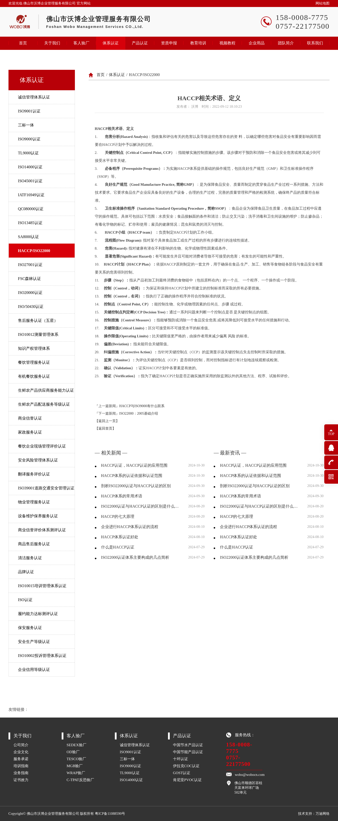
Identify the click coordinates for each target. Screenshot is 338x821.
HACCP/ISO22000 (34, 251)
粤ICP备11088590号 (110, 814)
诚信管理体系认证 (34, 97)
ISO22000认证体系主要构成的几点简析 (135, 557)
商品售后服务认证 (34, 544)
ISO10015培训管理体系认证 (42, 586)
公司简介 (20, 745)
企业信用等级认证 (34, 669)
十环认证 (180, 759)
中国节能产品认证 (188, 752)
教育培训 (198, 43)
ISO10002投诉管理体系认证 (42, 655)
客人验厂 (81, 43)
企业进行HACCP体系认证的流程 (129, 527)
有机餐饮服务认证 (34, 376)
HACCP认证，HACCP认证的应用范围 (134, 465)
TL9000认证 (28, 153)
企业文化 (20, 752)
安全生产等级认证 (34, 641)
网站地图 (323, 3)
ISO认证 (25, 600)
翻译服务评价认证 (34, 474)
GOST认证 (181, 773)
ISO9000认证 (29, 139)
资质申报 (169, 43)
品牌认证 (26, 572)
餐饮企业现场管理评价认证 (42, 446)
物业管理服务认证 (34, 502)
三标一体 (26, 125)
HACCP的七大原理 (117, 516)
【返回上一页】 (107, 421)
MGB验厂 (75, 766)
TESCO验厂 (76, 759)
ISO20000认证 (30, 292)
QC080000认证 (30, 209)
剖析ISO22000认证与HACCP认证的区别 (136, 486)
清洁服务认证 (30, 558)
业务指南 (20, 773)
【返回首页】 (105, 428)
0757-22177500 (238, 760)
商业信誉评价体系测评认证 (42, 530)
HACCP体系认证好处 (119, 537)
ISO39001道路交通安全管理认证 (46, 488)
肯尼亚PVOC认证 (187, 780)
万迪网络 (323, 814)
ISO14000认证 (30, 167)
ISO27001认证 (30, 265)
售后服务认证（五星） (38, 320)
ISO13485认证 (30, 223)
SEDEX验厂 (76, 745)
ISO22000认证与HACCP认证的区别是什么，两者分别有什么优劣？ (141, 506)
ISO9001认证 (29, 111)
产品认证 (140, 43)
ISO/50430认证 (30, 306)
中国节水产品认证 (188, 745)
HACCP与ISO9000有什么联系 (142, 406)
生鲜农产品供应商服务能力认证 (46, 390)
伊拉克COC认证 (186, 766)
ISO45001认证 (30, 181)
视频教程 (227, 43)
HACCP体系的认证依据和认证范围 (131, 475)
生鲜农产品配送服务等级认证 (44, 404)
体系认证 (111, 43)
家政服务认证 (30, 432)
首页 (23, 43)
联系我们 (315, 43)
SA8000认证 (28, 237)
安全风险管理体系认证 (38, 460)
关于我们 (52, 43)
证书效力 (20, 780)
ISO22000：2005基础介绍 (138, 413)
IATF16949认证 (31, 195)
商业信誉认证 (30, 418)
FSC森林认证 (29, 278)
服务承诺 (20, 759)
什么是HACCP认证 (117, 547)
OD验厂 (73, 752)
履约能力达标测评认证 (38, 614)
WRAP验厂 (76, 773)
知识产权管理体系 (34, 348)
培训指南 (20, 766)
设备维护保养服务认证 (38, 516)
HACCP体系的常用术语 (121, 496)
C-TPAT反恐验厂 (80, 780)
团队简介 (286, 43)
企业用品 (257, 43)
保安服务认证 (30, 628)
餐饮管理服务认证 (34, 362)
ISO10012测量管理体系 (38, 334)
